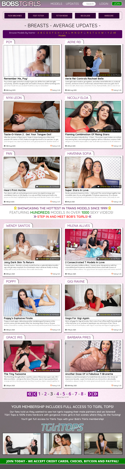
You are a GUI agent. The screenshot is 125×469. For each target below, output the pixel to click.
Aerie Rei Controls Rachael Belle (84, 78)
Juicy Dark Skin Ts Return (19, 262)
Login (103, 3)
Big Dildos (85, 15)
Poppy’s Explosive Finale (18, 318)
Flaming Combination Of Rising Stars (87, 134)
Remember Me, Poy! (15, 78)
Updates (72, 3)
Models (56, 3)
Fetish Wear (62, 15)
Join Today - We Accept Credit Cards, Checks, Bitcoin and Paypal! (62, 461)
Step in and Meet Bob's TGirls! (62, 217)
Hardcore (109, 15)
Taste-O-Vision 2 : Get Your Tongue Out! (27, 134)
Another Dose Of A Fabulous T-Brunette (89, 373)
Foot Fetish (38, 15)
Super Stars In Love (77, 190)
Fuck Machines (15, 15)
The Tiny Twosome (15, 373)
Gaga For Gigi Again (77, 318)
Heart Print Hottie (15, 190)
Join (117, 3)
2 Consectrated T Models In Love (85, 262)
